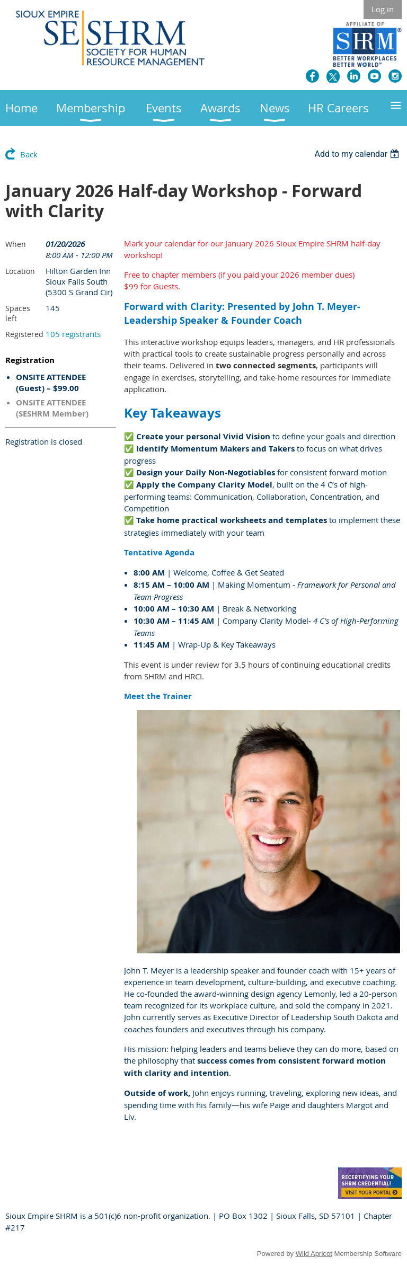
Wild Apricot (314, 1254)
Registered (24, 334)
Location (20, 271)
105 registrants (73, 334)
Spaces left (17, 313)
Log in (382, 9)
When (15, 244)
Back (29, 154)
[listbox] (358, 154)
